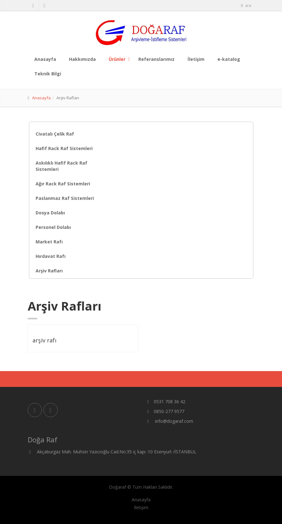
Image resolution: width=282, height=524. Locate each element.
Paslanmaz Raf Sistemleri (65, 198)
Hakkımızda (82, 59)
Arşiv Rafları (49, 271)
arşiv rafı (44, 340)
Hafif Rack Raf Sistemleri (64, 148)
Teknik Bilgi (47, 74)
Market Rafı (49, 242)
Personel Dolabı (53, 227)
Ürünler (117, 59)
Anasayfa (45, 59)
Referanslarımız (156, 59)
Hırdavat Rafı (51, 256)
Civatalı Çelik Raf (55, 134)
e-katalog (228, 59)
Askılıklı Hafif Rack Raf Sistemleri (61, 166)
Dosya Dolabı (50, 213)
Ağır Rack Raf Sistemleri (63, 184)
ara (245, 5)
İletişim (195, 59)
